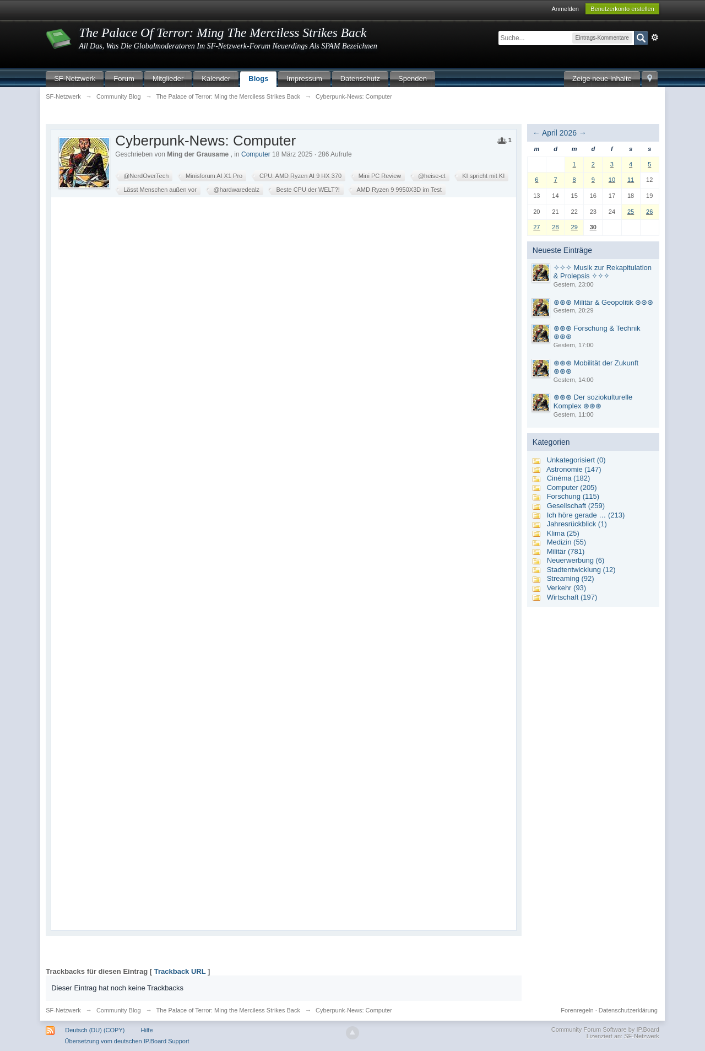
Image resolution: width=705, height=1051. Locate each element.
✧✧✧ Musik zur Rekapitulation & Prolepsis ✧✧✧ (603, 272)
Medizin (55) (567, 542)
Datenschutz (360, 78)
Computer (255, 154)
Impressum (304, 78)
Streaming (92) (570, 578)
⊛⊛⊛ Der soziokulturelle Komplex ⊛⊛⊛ (593, 401)
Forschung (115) (573, 496)
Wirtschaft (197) (572, 597)
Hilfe (147, 1030)
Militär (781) (566, 551)
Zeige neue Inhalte (602, 78)
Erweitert (654, 37)
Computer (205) (572, 487)
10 (612, 179)
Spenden (412, 78)
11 (630, 179)
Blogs (258, 78)
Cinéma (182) (568, 478)
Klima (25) (563, 533)
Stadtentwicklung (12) (581, 569)
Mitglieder (168, 78)
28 (555, 227)
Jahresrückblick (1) (577, 524)
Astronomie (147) (573, 469)
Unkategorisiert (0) (576, 460)
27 (536, 227)
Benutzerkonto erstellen (622, 9)
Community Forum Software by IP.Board (605, 1029)
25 (630, 211)
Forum (123, 78)
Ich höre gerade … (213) (586, 515)
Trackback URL (180, 971)
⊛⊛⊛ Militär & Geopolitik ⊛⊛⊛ (604, 302)
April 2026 (559, 132)
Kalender (216, 78)
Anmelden (565, 9)
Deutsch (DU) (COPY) (94, 1030)
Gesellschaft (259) (576, 506)
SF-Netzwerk (74, 78)
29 (574, 227)
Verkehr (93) (567, 588)
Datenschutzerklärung (628, 1010)
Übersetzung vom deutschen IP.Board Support (127, 1041)
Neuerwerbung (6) (576, 560)
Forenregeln (577, 1010)
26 (649, 211)
